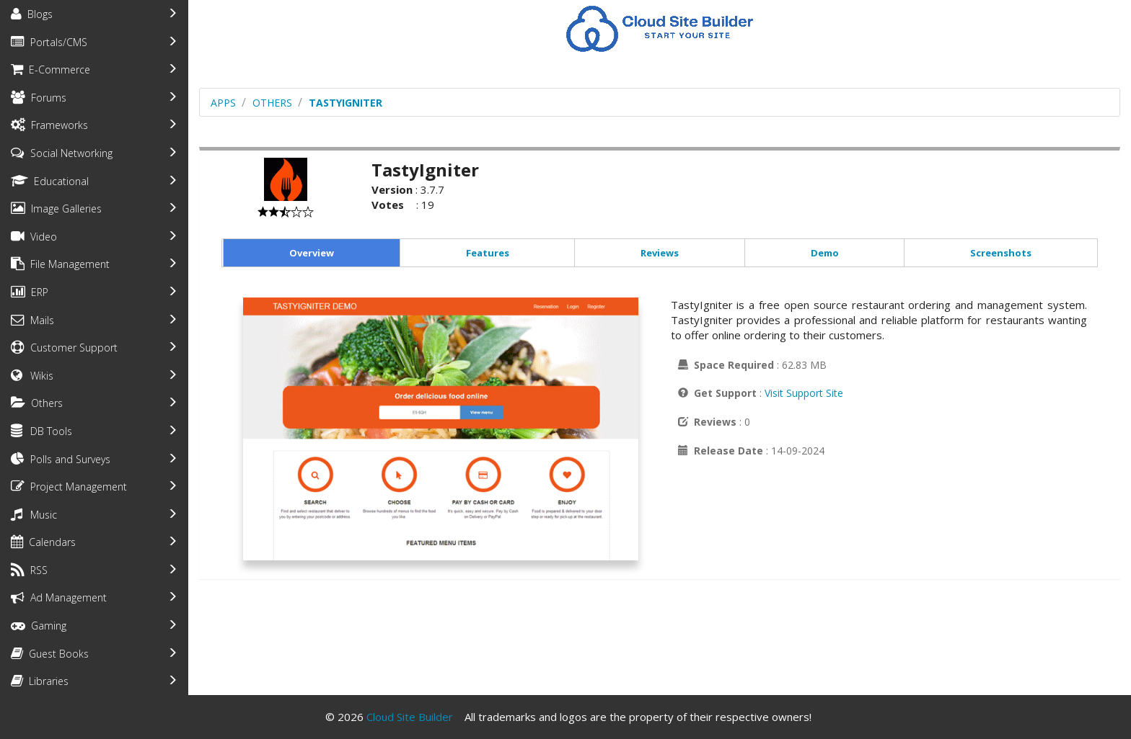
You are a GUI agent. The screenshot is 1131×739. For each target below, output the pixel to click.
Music (34, 514)
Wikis (32, 375)
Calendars (43, 542)
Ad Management (59, 597)
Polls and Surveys (60, 459)
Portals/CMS (49, 42)
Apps (223, 102)
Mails (32, 320)
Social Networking (62, 153)
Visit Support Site (804, 393)
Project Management (69, 486)
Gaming (38, 625)
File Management (60, 264)
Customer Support (64, 347)
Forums (38, 97)
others (272, 102)
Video (34, 236)
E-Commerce (50, 69)
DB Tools (41, 431)
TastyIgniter (345, 102)
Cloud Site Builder (409, 716)
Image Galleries (56, 208)
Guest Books (50, 653)
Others (37, 403)
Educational (50, 181)
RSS (29, 570)
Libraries (40, 681)
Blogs (32, 14)
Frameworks (49, 125)
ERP (29, 292)
